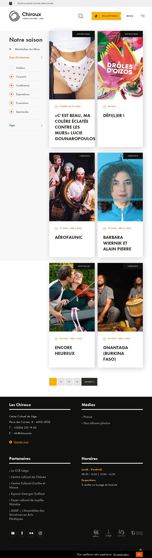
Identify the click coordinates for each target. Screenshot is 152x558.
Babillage (14, 171)
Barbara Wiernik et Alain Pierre (117, 243)
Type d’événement (19, 57)
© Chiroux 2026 (86, 551)
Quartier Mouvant (19, 202)
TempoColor (16, 224)
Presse (87, 417)
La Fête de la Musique (21, 148)
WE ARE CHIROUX (20, 240)
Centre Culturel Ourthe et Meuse (27, 485)
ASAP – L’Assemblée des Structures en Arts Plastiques (26, 514)
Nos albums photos (96, 423)
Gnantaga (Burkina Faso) (115, 353)
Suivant (90, 381)
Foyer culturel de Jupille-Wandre (27, 502)
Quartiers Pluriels (18, 209)
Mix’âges (14, 163)
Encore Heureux (65, 350)
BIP (11, 186)
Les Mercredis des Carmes (23, 156)
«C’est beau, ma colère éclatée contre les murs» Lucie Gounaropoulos (75, 126)
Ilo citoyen (15, 217)
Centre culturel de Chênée (28, 477)
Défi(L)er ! (113, 115)
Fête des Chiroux (18, 140)
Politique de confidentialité (109, 551)
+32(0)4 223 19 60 (25, 427)
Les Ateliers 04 (17, 194)
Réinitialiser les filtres (24, 49)
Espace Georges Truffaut (28, 494)
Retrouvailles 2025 (20, 247)
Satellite (13, 179)
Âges (12, 125)
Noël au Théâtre (18, 232)
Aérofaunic (69, 237)
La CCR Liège (20, 470)
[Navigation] (130, 16)
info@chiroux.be (22, 433)
